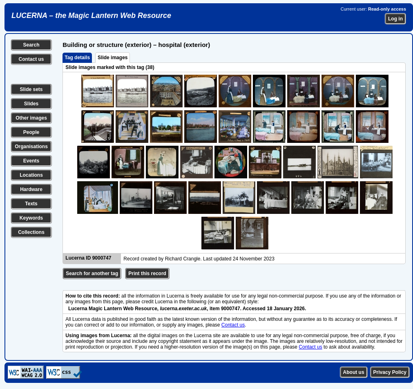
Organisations (31, 146)
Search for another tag (92, 273)
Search (31, 45)
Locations (31, 175)
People (31, 132)
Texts (31, 204)
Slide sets (31, 89)
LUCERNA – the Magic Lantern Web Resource (91, 15)
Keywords (31, 218)
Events (31, 161)
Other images (31, 118)
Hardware (31, 189)
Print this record (147, 273)
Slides (31, 104)
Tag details (77, 57)
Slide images (112, 57)
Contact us (31, 59)
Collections (31, 232)
